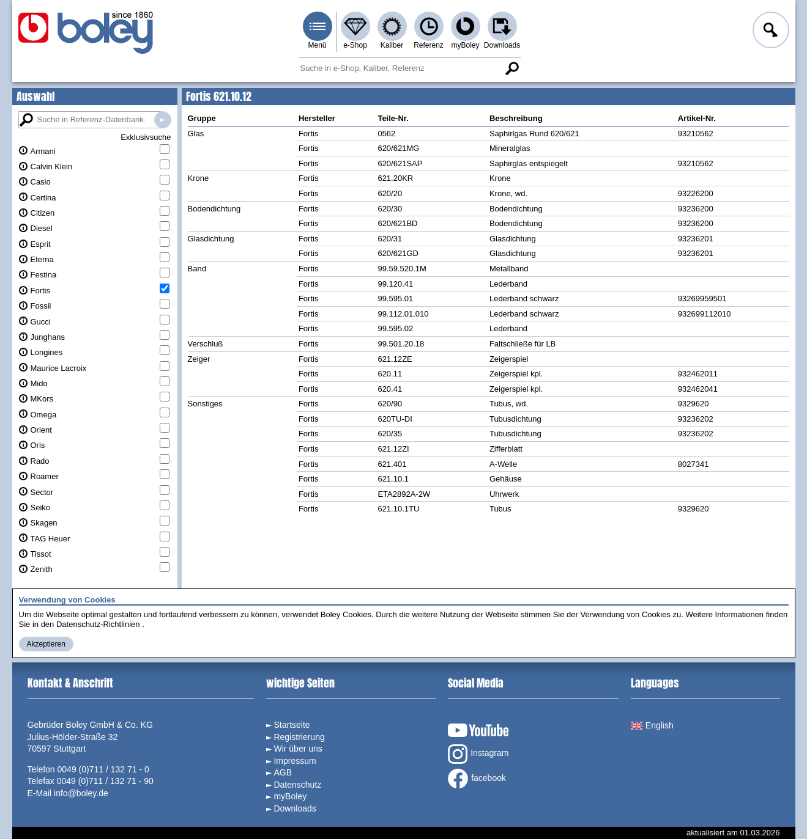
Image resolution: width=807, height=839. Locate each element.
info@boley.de (81, 793)
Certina (43, 197)
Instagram (478, 754)
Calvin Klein (52, 166)
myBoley (465, 45)
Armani (43, 151)
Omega (44, 414)
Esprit (41, 244)
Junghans (48, 337)
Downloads (502, 45)
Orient (41, 429)
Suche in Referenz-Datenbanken (162, 119)
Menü (317, 45)
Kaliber (392, 45)
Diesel (42, 228)
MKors (42, 398)
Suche (512, 68)
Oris (38, 445)
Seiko (41, 507)
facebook (477, 778)
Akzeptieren (46, 644)
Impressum (294, 761)
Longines (47, 352)
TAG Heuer (50, 538)
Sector (42, 492)
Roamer (45, 476)
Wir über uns (297, 748)
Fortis (41, 290)
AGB (282, 772)
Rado (40, 461)
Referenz (429, 45)
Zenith (42, 569)
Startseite (291, 725)
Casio (41, 181)
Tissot (41, 554)
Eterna (42, 259)
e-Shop (355, 45)
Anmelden (769, 32)
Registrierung (298, 737)
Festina (44, 274)
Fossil (41, 305)
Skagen (44, 522)
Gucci (41, 321)
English (652, 725)
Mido (39, 383)
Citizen (43, 213)
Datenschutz (297, 785)
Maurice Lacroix (59, 368)
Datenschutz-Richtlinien (98, 624)
